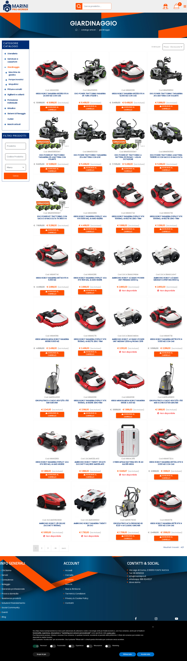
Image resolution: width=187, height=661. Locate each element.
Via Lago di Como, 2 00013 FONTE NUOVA (149, 570)
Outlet (10, 119)
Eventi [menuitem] (4, 612)
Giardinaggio (13, 67)
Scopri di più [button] (41, 654)
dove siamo (134, 582)
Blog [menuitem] (3, 616)
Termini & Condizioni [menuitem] (74, 593)
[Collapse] (5, 67)
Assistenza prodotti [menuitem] (10, 598)
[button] (79, 6)
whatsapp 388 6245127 (140, 579)
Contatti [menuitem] (69, 603)
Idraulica (11, 108)
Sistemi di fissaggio (16, 113)
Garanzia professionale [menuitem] (12, 589)
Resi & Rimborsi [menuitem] (72, 589)
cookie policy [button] (111, 633)
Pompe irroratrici (16, 79)
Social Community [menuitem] (10, 607)
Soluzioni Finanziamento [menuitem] (12, 603)
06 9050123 (138, 573)
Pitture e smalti (14, 89)
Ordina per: (156, 47)
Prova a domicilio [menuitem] (9, 593)
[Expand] (5, 54)
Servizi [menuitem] (4, 575)
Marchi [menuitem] (68, 584)
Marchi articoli (13, 124)
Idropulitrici (13, 84)
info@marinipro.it (137, 576)
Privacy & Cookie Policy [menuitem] (76, 598)
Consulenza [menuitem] (6, 579)
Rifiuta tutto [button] (127, 654)
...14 (55, 548)
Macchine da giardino (14, 73)
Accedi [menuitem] (68, 570)
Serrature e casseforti (12, 60)
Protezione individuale (12, 101)
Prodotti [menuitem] (68, 579)
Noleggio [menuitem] (5, 584)
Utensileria (12, 53)
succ (64, 548)
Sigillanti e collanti (15, 94)
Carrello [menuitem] (68, 575)
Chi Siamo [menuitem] (5, 570)
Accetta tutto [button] (145, 654)
